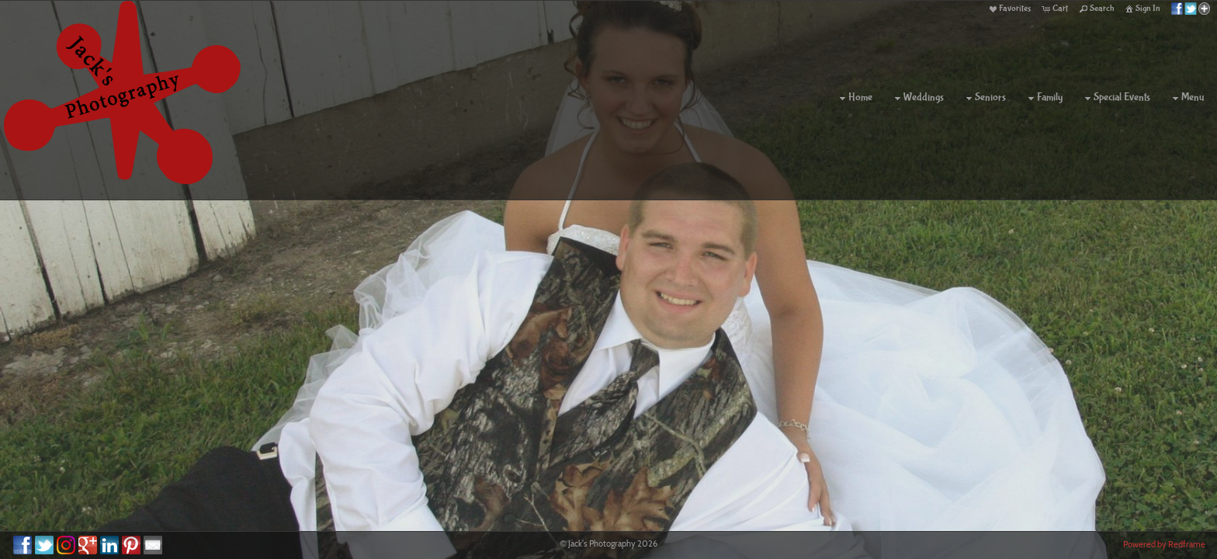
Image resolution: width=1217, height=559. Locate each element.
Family (1044, 98)
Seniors (984, 98)
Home (854, 98)
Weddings (917, 98)
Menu (1186, 98)
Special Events (1115, 98)
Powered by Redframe (1164, 544)
